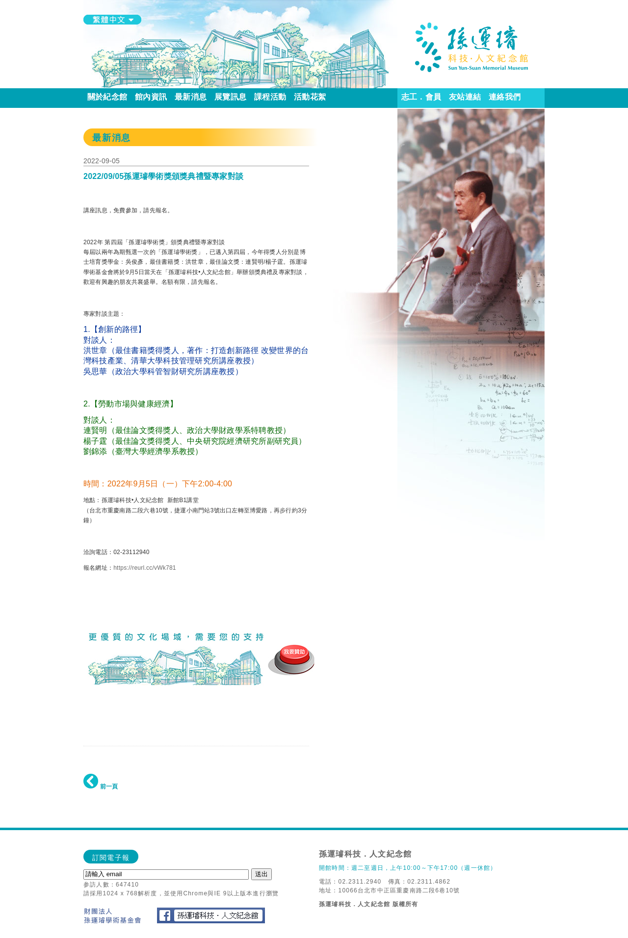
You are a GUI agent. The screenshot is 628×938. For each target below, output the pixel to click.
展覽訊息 (230, 97)
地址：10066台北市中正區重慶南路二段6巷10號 (389, 890)
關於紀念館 (107, 97)
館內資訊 (151, 97)
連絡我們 (505, 97)
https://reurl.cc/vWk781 (144, 567)
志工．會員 (421, 97)
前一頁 (100, 786)
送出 (261, 874)
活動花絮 (310, 97)
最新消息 (191, 97)
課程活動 (270, 97)
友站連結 (465, 97)
